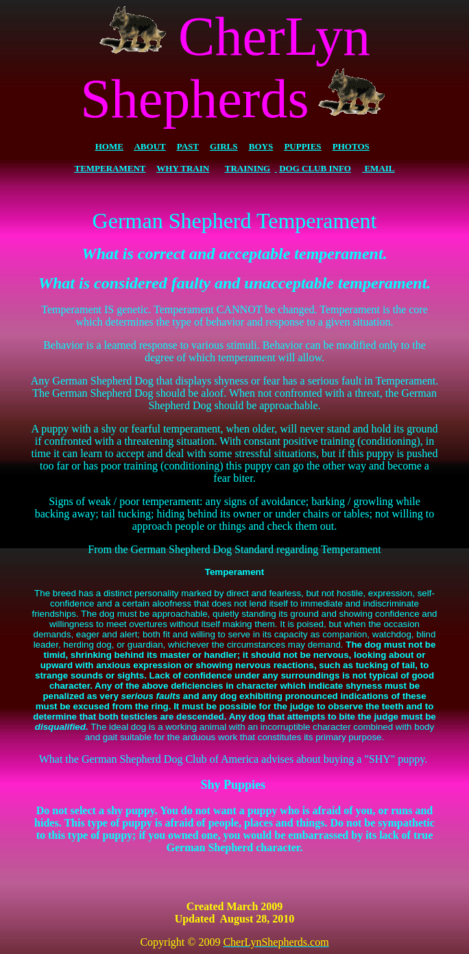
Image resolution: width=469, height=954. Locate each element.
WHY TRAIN (182, 168)
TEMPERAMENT (110, 168)
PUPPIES (302, 146)
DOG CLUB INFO (315, 168)
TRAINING (247, 168)
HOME (109, 146)
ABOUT (149, 146)
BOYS (261, 146)
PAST (188, 146)
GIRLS (223, 146)
